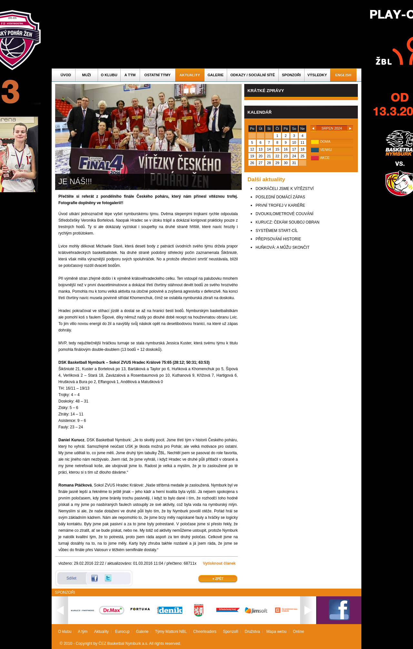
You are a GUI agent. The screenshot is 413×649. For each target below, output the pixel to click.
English (343, 75)
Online (298, 631)
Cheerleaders (205, 631)
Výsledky (317, 75)
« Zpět (218, 579)
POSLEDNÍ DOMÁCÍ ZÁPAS (280, 197)
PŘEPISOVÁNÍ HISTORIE (278, 239)
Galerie (215, 75)
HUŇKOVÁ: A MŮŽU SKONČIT (282, 247)
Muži (86, 75)
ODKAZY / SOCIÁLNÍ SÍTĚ (252, 75)
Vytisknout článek (219, 563)
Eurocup (122, 631)
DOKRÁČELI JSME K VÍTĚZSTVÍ (285, 188)
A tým (130, 75)
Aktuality (189, 75)
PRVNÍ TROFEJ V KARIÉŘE (280, 205)
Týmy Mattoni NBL (171, 631)
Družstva (252, 631)
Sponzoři (291, 75)
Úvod (66, 75)
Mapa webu (277, 631)
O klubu (109, 75)
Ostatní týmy (157, 75)
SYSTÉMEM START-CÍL (277, 230)
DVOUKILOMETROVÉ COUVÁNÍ (284, 214)
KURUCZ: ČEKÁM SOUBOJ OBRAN (287, 222)
